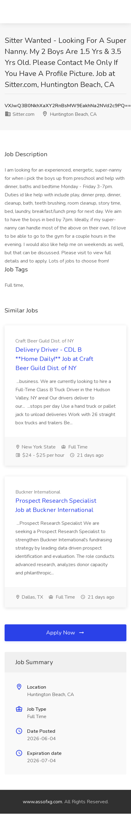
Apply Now (65, 632)
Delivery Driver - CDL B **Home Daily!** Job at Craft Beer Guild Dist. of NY (54, 359)
